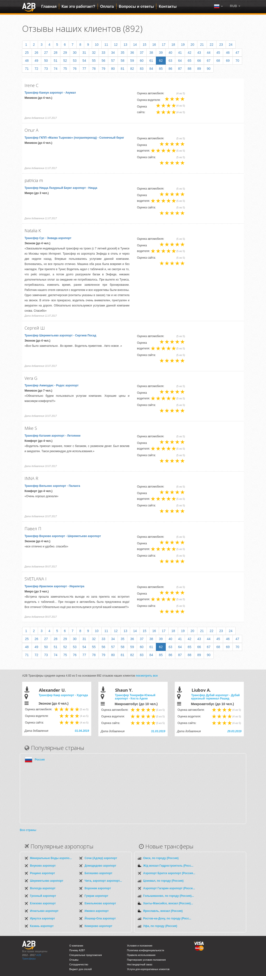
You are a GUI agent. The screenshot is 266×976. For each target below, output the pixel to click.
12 (116, 44)
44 (209, 52)
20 (192, 44)
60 (142, 60)
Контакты (167, 6)
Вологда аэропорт (42, 888)
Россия (40, 759)
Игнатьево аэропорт (44, 911)
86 (170, 68)
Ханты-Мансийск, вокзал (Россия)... (168, 903)
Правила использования (141, 955)
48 (27, 60)
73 (46, 68)
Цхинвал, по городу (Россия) (163, 880)
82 (132, 68)
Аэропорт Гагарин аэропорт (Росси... (169, 888)
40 (170, 52)
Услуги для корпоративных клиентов (148, 969)
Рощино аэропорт (42, 873)
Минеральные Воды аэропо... (51, 858)
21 (202, 44)
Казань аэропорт (42, 926)
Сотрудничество (78, 964)
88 (189, 68)
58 (123, 60)
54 (84, 60)
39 (161, 52)
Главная (49, 6)
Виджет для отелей (80, 969)
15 (144, 44)
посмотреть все (147, 675)
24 (231, 44)
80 (113, 68)
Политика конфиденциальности (145, 950)
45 (218, 52)
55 (94, 60)
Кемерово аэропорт (98, 926)
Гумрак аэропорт (96, 895)
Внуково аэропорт (43, 865)
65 (189, 60)
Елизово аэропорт (43, 903)
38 (151, 52)
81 (123, 68)
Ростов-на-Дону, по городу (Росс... (167, 918)
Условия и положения (139, 945)
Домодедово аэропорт (100, 865)
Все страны (28, 830)
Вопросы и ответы (136, 6)
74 (56, 68)
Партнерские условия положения (146, 959)
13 (125, 44)
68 (218, 60)
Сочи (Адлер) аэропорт (101, 858)
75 (65, 68)
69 (228, 60)
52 (65, 60)
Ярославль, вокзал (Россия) (163, 911)
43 (199, 52)
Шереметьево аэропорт (46, 880)
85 (161, 68)
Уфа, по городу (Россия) (160, 926)
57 (113, 60)
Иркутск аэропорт (42, 918)
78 (94, 68)
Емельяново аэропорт (100, 903)
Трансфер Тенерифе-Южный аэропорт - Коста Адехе (135, 697)
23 (221, 44)
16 (154, 44)
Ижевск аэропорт (97, 911)
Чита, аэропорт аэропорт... (103, 880)
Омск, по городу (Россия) (161, 858)
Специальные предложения (85, 955)
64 (180, 60)
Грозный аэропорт (43, 895)
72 (36, 68)
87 (180, 68)
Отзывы (74, 959)
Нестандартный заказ (139, 964)
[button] (235, 6)
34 (113, 52)
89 (199, 68)
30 (75, 52)
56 (103, 60)
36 (132, 52)
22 (211, 44)
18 (173, 44)
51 (56, 60)
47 (237, 52)
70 (237, 60)
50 (46, 60)
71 (27, 68)
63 (170, 60)
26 (36, 52)
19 (183, 44)
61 (151, 60)
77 (84, 68)
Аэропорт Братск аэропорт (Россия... (169, 873)
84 (151, 68)
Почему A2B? (77, 950)
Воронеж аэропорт (98, 888)
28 (56, 52)
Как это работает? (78, 6)
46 (228, 52)
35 (123, 52)
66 (199, 60)
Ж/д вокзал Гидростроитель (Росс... (168, 865)
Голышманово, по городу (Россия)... (168, 895)
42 (189, 52)
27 (46, 52)
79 (103, 68)
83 (142, 68)
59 (132, 60)
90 (209, 68)
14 (135, 44)
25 (27, 52)
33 (103, 52)
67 (209, 60)
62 (161, 60)
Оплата (107, 6)
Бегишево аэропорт (98, 873)
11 (106, 44)
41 (180, 52)
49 (36, 60)
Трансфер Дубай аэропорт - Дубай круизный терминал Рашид (215, 697)
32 (94, 52)
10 (97, 44)
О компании (76, 945)
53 (75, 60)
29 (65, 52)
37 (142, 52)
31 (84, 52)
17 (164, 44)
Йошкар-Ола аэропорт (100, 918)
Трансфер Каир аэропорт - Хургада (63, 695)
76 (75, 68)
